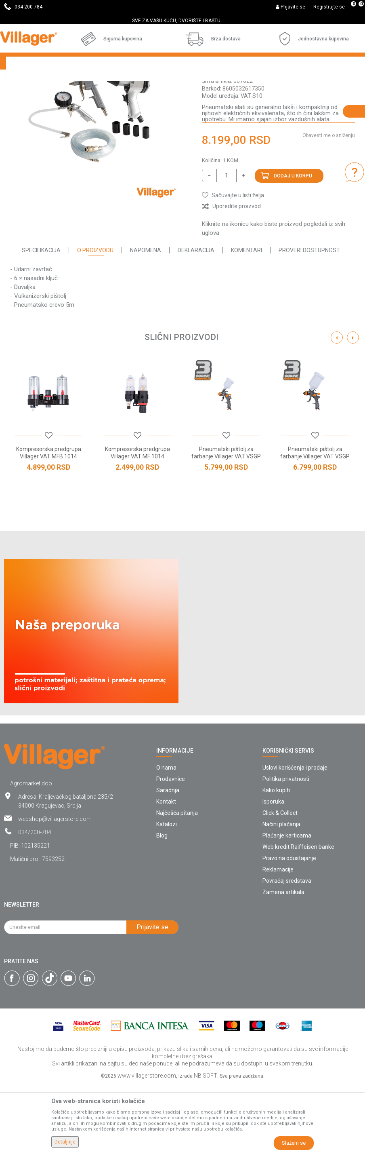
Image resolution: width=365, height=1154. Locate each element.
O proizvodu (95, 319)
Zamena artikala (283, 961)
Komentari (246, 319)
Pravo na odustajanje (289, 927)
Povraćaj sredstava (286, 950)
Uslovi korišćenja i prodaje (294, 837)
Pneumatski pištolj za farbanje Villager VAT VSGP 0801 (226, 525)
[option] (182, 20)
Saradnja (167, 860)
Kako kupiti (276, 860)
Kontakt (166, 871)
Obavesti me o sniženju (328, 205)
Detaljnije (65, 1142)
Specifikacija (41, 319)
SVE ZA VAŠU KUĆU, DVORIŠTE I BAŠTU (182, 20)
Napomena (145, 319)
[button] (233, 264)
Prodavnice (170, 848)
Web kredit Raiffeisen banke (298, 916)
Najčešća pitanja (177, 882)
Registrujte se (329, 7)
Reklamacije (278, 939)
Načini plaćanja (281, 893)
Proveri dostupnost (309, 319)
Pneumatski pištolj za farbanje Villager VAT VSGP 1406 (315, 525)
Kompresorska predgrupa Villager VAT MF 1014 (137, 522)
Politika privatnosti (285, 848)
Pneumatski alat (224, 143)
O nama (166, 837)
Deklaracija (196, 319)
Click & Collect (280, 882)
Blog (162, 905)
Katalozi (166, 893)
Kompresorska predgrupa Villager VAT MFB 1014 (48, 522)
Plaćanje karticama (286, 905)
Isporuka (273, 871)
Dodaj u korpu (293, 245)
